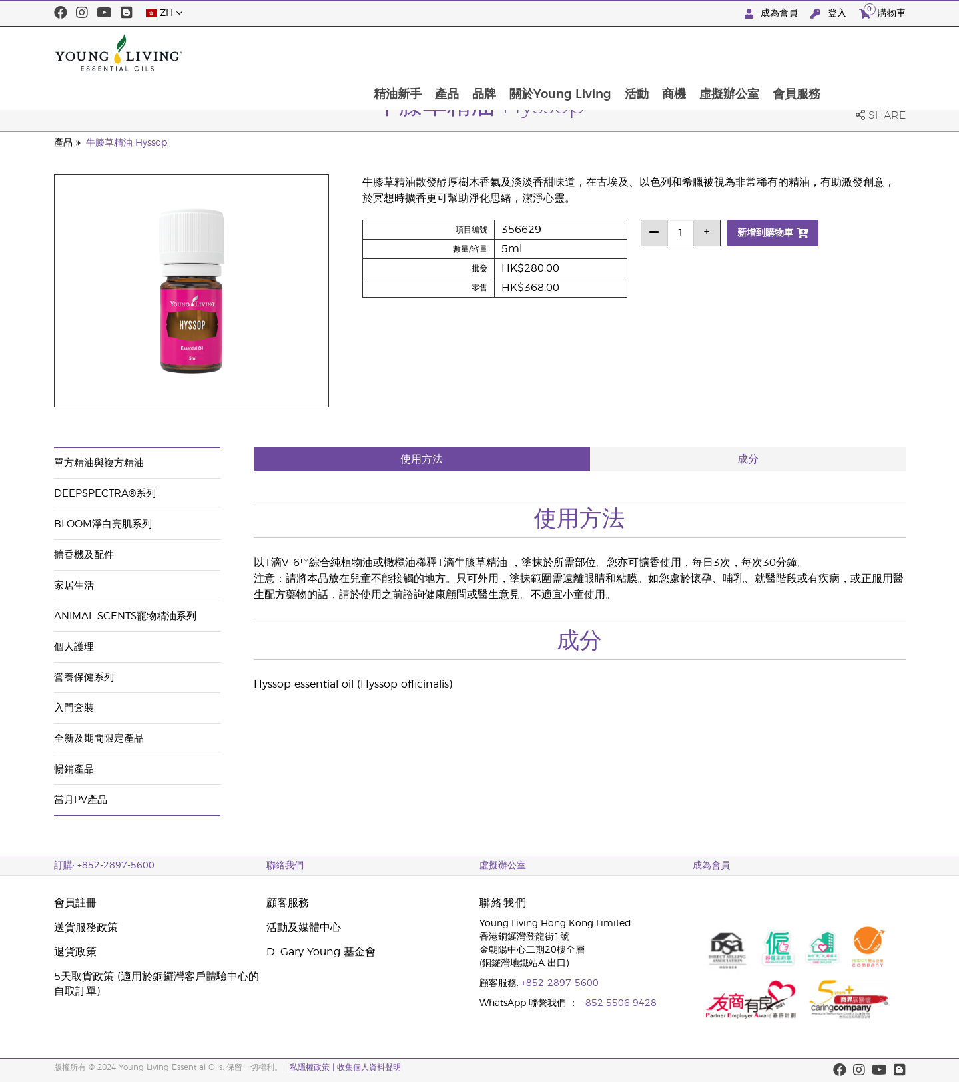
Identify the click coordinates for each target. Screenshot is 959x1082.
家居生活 (74, 586)
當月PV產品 (80, 800)
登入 (829, 14)
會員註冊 (75, 903)
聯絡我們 (285, 865)
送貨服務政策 (86, 927)
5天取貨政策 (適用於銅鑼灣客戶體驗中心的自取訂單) (156, 984)
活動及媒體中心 (303, 927)
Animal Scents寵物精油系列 (125, 616)
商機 (749, 53)
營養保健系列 (84, 677)
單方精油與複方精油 (99, 463)
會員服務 (874, 53)
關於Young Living (633, 53)
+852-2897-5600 (560, 983)
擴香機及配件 (84, 555)
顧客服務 (287, 903)
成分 (748, 459)
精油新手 (466, 53)
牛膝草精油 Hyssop (126, 143)
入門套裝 (74, 708)
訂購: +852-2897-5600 (104, 865)
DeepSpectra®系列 (105, 494)
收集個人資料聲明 (369, 1067)
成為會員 (772, 14)
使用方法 (421, 459)
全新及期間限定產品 (99, 739)
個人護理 (74, 647)
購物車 (882, 11)
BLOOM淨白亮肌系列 (103, 524)
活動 (711, 53)
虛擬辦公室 (806, 53)
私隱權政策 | (313, 1067)
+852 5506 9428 (619, 1003)
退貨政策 (75, 952)
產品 (517, 53)
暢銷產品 (74, 769)
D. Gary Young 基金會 (321, 952)
